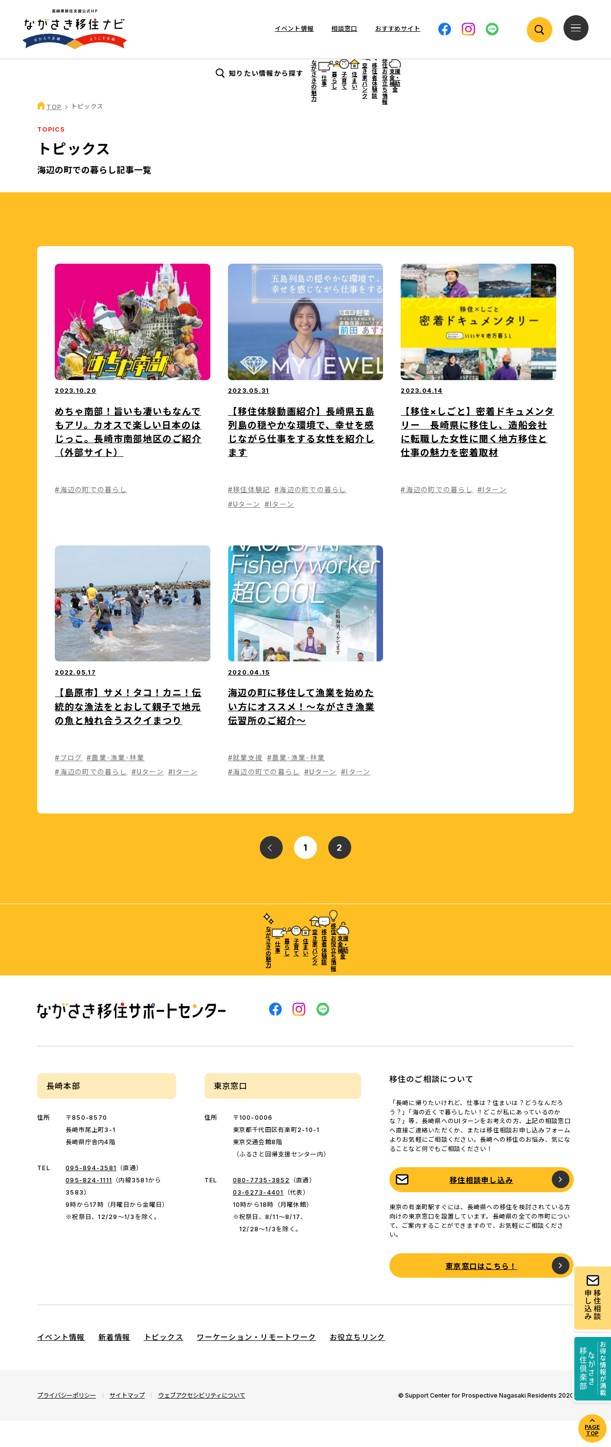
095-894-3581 (91, 1194)
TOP (54, 133)
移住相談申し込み (481, 1206)
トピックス (163, 1363)
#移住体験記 (249, 516)
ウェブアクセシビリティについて (201, 1421)
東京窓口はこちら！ (481, 1292)
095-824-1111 (89, 1206)
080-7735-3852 (261, 1206)
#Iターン (279, 530)
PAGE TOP (592, 1430)
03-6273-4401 (258, 1218)
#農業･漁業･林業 (115, 784)
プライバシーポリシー (66, 1421)
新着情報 (114, 1363)
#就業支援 (245, 784)
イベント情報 (294, 28)
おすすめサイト (398, 28)
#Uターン (244, 530)
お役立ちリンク (357, 1363)
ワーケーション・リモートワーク (256, 1363)
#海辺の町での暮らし (91, 516)
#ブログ (68, 784)
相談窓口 (344, 28)
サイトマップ (127, 1421)
